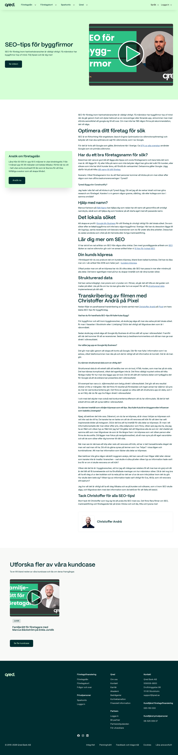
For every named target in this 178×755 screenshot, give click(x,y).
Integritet (90, 745)
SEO (171, 246)
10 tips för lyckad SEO (144, 249)
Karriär (113, 687)
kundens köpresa (129, 263)
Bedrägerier (115, 695)
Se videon (13, 64)
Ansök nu (17, 180)
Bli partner (115, 720)
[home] (10, 5)
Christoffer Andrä (147, 307)
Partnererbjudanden (119, 724)
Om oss (114, 679)
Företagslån (82, 679)
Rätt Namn (102, 208)
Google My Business (106, 223)
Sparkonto (82, 700)
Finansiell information (120, 703)
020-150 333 (150, 708)
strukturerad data (156, 286)
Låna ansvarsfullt (164, 745)
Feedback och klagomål (127, 745)
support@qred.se (152, 695)
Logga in (81, 704)
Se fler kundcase (21, 643)
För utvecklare (117, 728)
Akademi (114, 691)
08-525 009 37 (151, 721)
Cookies (147, 745)
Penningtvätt (105, 745)
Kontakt (114, 683)
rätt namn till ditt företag (109, 170)
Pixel (161, 307)
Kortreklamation (118, 699)
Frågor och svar (84, 687)
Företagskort (83, 683)
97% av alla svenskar (150, 146)
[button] (35, 5)
